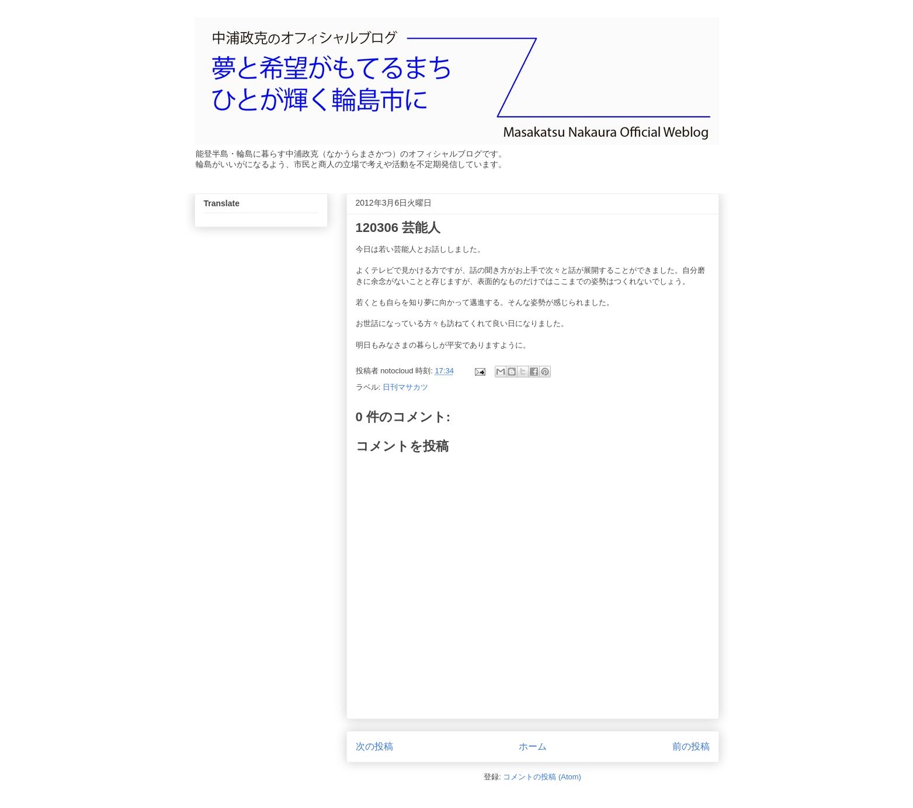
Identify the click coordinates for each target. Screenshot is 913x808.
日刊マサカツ (405, 387)
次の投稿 (374, 746)
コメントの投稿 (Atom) (542, 776)
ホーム (533, 746)
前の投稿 (691, 746)
